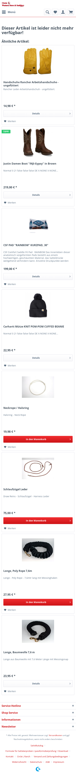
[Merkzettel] (55, 12)
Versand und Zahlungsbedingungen (51, 756)
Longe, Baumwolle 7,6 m (19, 652)
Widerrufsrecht (19, 761)
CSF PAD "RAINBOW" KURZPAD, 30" (25, 245)
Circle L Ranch (23, 756)
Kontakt (10, 756)
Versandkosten (55, 735)
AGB (48, 761)
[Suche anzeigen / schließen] (47, 12)
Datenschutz (36, 761)
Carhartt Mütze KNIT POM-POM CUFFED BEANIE (33, 326)
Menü (8, 11)
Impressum (58, 761)
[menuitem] (8, 12)
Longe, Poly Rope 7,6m (17, 571)
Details (51, 113)
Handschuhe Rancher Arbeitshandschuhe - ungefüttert (30, 84)
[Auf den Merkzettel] (10, 121)
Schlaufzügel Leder (15, 489)
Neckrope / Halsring (16, 408)
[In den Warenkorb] (38, 439)
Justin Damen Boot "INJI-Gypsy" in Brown (29, 163)
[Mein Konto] (63, 12)
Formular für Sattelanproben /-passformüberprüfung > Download (36, 751)
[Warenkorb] (71, 12)
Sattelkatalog (37, 745)
